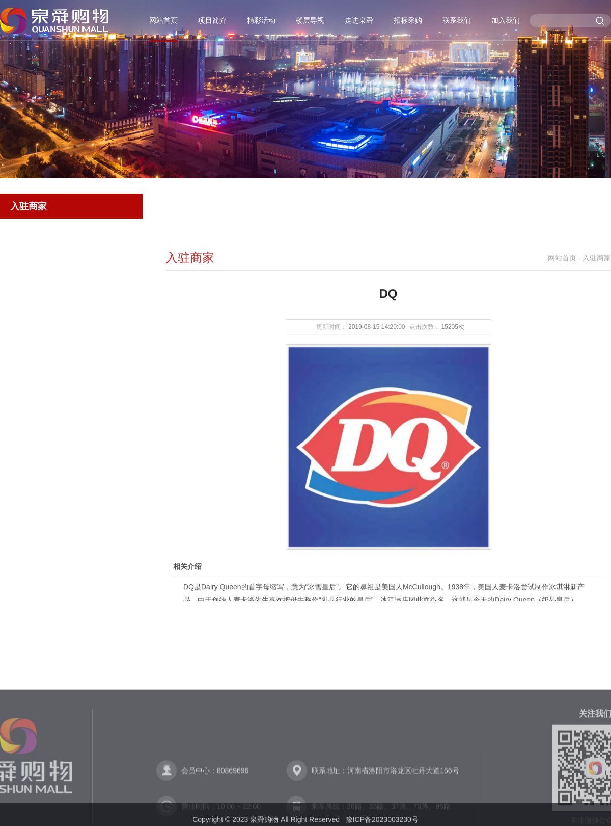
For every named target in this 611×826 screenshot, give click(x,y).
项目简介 (212, 20)
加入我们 (505, 20)
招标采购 (408, 20)
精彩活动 (261, 20)
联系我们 (456, 20)
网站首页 (163, 20)
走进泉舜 (359, 20)
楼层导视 (310, 20)
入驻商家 (28, 206)
